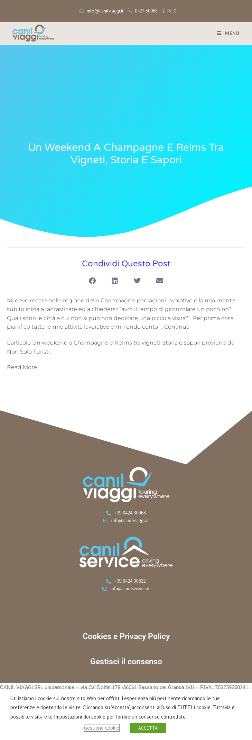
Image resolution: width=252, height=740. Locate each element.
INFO (172, 11)
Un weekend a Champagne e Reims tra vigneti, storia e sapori (116, 342)
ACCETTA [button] (148, 728)
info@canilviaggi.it (105, 11)
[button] (92, 281)
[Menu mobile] (226, 33)
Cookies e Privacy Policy (126, 636)
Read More (22, 367)
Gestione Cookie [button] (101, 727)
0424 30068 (146, 11)
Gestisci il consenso (126, 661)
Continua (176, 326)
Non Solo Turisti (28, 351)
